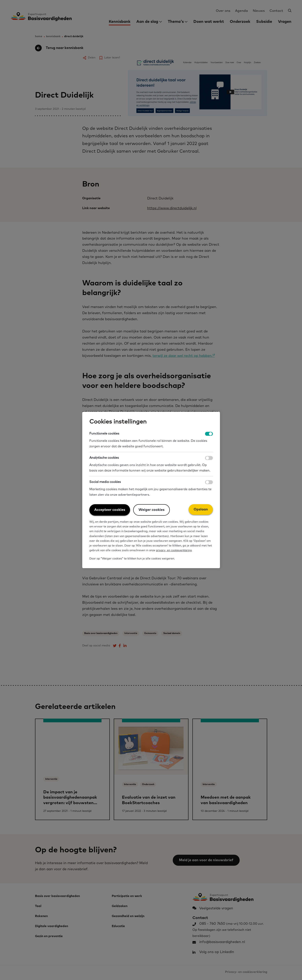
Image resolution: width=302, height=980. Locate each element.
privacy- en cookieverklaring (174, 550)
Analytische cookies (104, 458)
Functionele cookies (104, 433)
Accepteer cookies (109, 510)
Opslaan (201, 509)
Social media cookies (105, 482)
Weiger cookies (151, 510)
